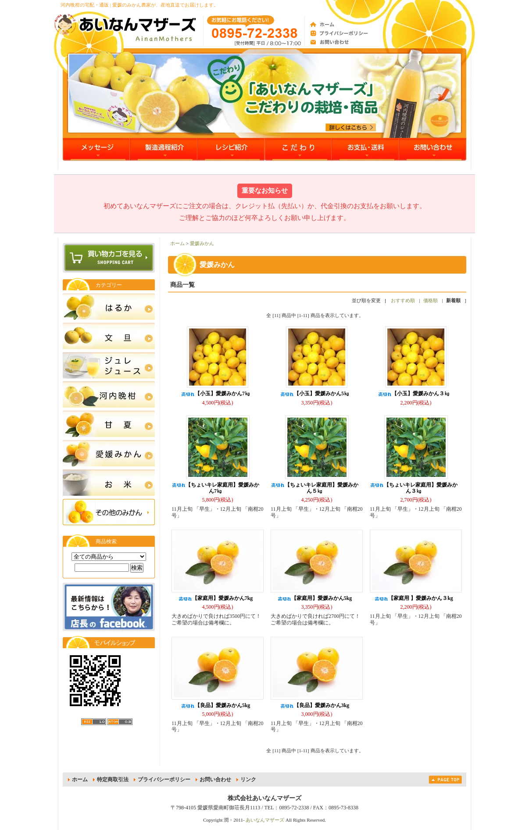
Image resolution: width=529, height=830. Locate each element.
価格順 (430, 300)
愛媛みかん (202, 243)
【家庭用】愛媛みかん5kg (314, 598)
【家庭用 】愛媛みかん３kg (413, 598)
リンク (248, 779)
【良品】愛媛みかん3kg (315, 705)
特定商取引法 (113, 779)
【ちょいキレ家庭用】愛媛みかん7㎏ (215, 488)
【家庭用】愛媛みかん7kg (215, 598)
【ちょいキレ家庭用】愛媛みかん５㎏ (314, 488)
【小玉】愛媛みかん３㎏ (414, 393)
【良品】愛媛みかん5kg (215, 705)
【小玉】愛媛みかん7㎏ (215, 393)
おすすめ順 (403, 300)
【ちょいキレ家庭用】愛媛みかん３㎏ (414, 488)
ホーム (177, 243)
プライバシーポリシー (164, 779)
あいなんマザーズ (265, 820)
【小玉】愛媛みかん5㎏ (314, 393)
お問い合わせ (215, 779)
